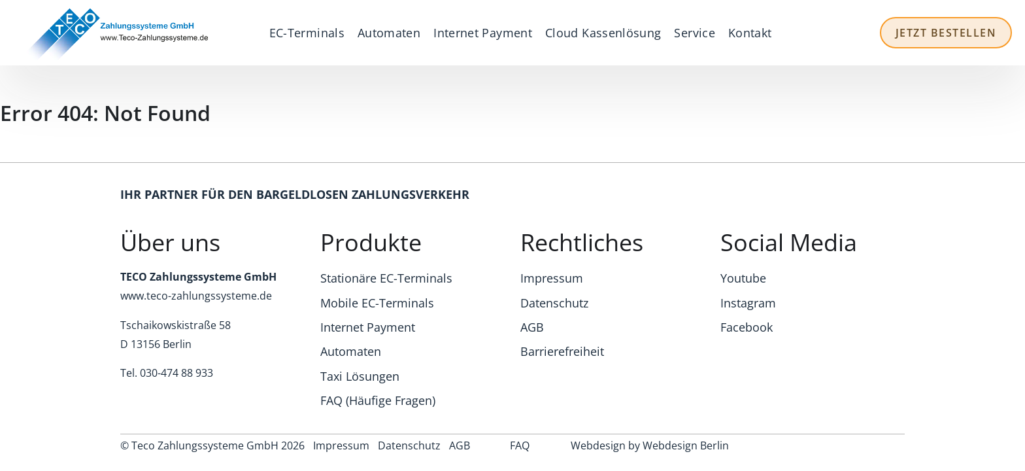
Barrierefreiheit (562, 351)
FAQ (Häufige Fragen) (377, 400)
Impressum (551, 278)
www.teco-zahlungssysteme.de (196, 295)
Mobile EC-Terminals (377, 303)
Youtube (743, 278)
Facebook (746, 327)
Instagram (748, 303)
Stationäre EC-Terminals (386, 278)
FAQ (519, 445)
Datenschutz (554, 303)
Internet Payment (482, 33)
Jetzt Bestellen (946, 33)
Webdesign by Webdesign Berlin (650, 445)
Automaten (389, 33)
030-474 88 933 (176, 373)
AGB (532, 327)
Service (694, 33)
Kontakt (750, 33)
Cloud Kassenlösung (603, 33)
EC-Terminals (306, 33)
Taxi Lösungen (359, 376)
